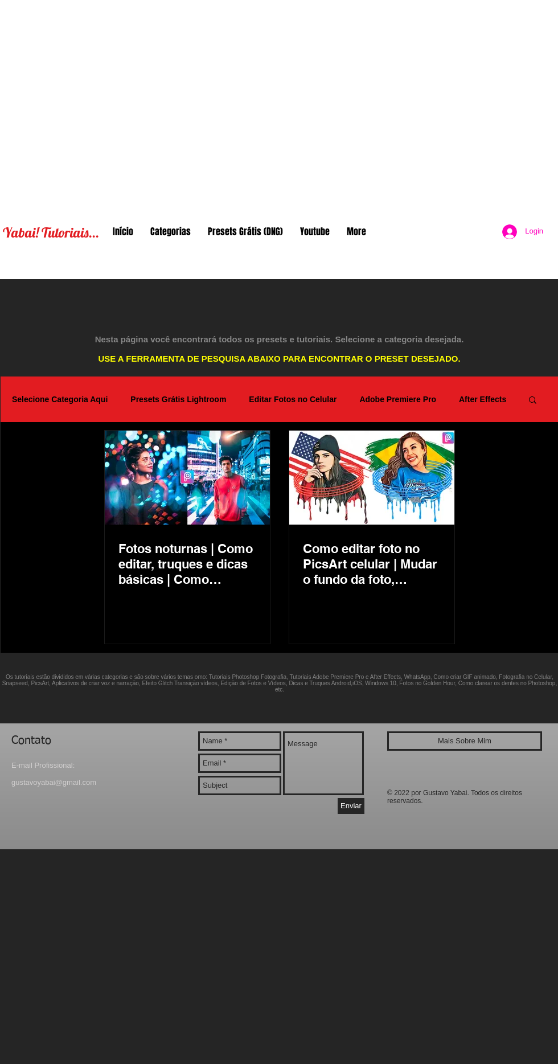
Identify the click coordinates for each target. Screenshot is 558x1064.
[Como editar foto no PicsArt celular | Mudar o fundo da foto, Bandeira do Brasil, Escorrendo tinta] (371, 478)
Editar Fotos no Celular (293, 399)
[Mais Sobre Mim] (464, 741)
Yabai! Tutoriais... (51, 232)
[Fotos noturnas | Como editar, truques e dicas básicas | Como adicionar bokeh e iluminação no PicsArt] (187, 478)
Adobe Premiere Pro (397, 399)
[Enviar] (351, 806)
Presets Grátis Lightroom (178, 399)
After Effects (482, 399)
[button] (532, 401)
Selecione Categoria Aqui (60, 399)
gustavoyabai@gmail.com (53, 782)
